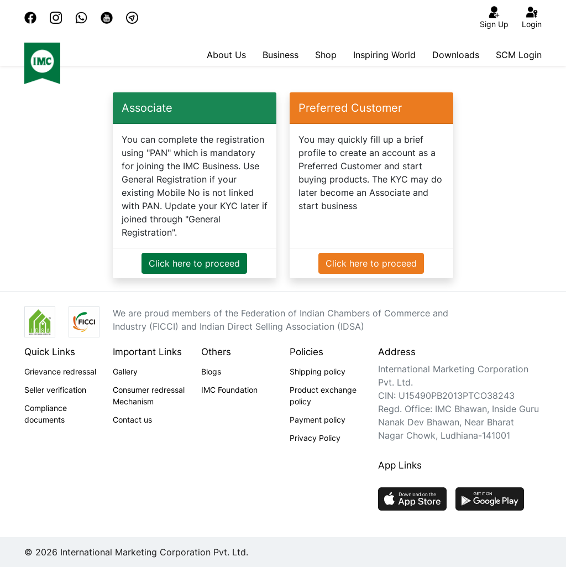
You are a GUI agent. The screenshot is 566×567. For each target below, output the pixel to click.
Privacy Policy (315, 438)
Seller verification (55, 389)
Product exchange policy (323, 395)
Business (280, 54)
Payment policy (317, 419)
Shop (326, 54)
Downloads (455, 54)
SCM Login (519, 54)
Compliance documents (45, 413)
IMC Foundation (229, 389)
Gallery (125, 371)
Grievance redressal (60, 371)
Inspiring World (384, 54)
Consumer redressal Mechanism (149, 395)
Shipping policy (317, 371)
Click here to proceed (194, 263)
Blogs (211, 371)
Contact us (132, 419)
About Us (226, 54)
